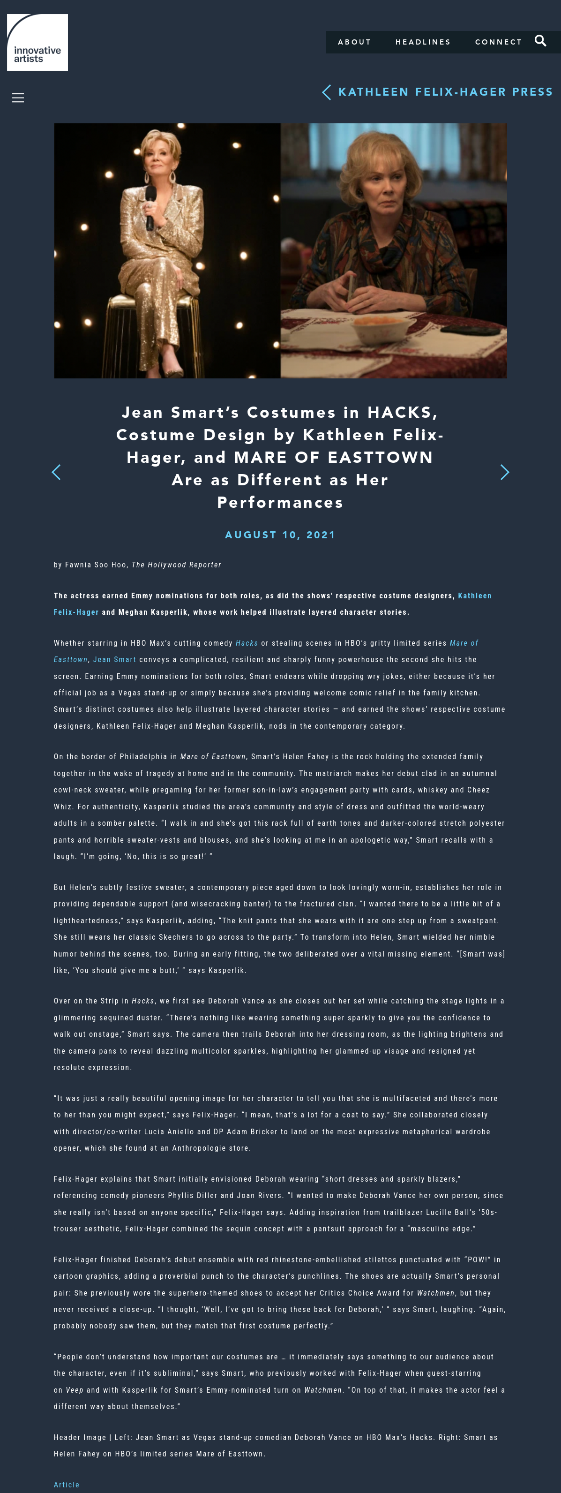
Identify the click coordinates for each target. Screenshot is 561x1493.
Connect (499, 42)
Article (67, 1484)
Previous (56, 469)
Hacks (247, 643)
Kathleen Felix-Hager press (446, 92)
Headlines (424, 42)
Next (502, 466)
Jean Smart (115, 659)
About (355, 42)
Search (541, 41)
